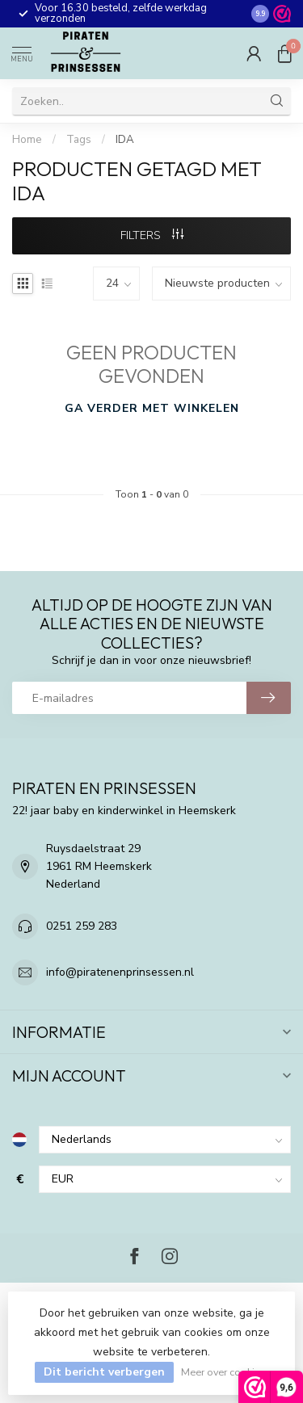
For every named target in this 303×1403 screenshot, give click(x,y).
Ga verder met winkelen (152, 408)
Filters (151, 235)
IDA (125, 139)
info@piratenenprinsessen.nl (120, 972)
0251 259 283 (81, 926)
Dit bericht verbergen (104, 1372)
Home (27, 139)
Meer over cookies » (226, 1372)
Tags (78, 139)
